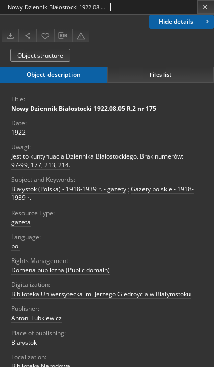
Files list (160, 74)
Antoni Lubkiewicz (36, 317)
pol (15, 246)
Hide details (185, 21)
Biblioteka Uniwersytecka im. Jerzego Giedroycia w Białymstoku (101, 294)
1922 (18, 132)
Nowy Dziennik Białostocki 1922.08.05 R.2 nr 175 (83, 108)
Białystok (24, 342)
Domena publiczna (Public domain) (60, 270)
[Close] (205, 7)
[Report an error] (80, 35)
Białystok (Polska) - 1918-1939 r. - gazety (68, 189)
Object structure (40, 55)
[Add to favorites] (45, 35)
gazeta (21, 222)
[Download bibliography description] (63, 36)
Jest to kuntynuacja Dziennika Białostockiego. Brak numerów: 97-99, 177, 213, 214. (97, 160)
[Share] (27, 35)
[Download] (10, 35)
